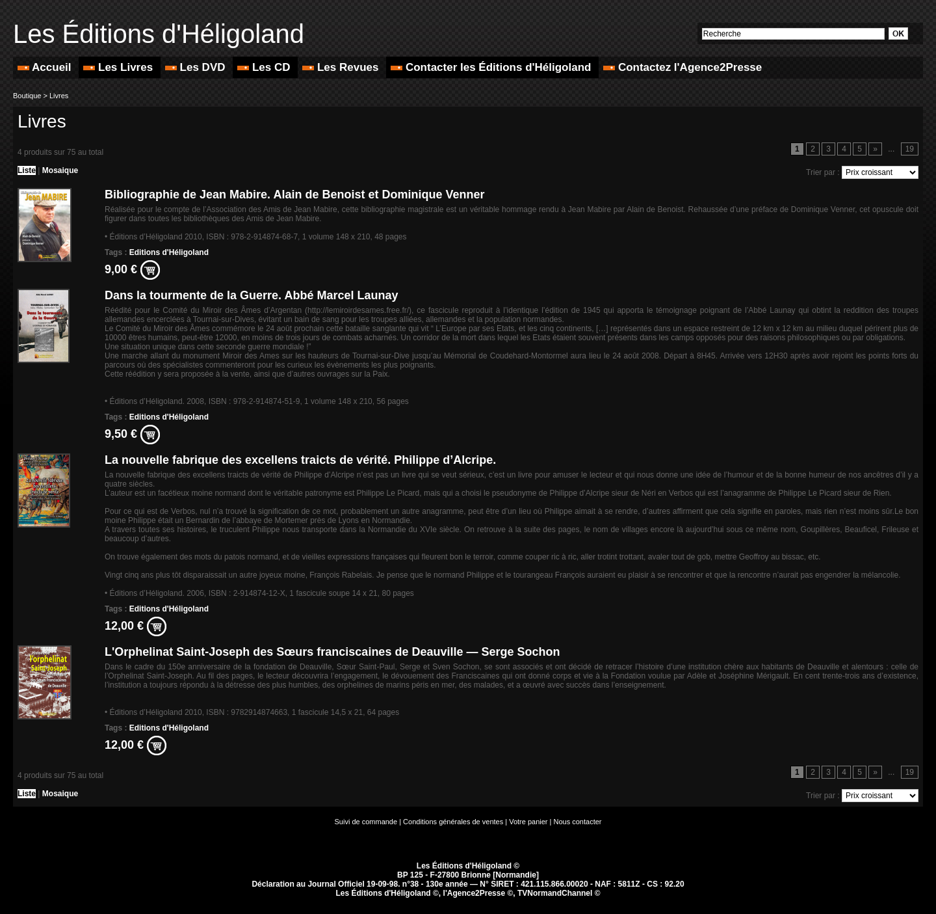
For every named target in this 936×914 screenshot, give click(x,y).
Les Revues (342, 67)
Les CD (265, 67)
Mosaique (60, 170)
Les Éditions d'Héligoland (158, 34)
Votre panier (528, 822)
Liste (27, 170)
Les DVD (196, 67)
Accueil (46, 67)
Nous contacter (578, 822)
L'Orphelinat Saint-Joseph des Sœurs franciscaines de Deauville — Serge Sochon (332, 651)
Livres (58, 96)
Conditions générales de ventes (453, 822)
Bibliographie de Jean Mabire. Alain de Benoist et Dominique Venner (294, 194)
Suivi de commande (366, 822)
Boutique (27, 96)
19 (909, 149)
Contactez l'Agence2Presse (682, 67)
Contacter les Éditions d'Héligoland (492, 67)
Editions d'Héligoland (169, 252)
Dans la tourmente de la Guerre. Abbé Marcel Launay (251, 295)
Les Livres (119, 67)
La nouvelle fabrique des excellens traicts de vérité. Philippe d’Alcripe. (300, 459)
